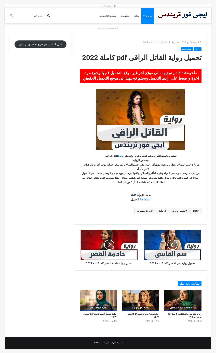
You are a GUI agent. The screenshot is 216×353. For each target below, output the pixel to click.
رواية (121, 155)
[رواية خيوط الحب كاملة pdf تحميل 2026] (98, 300)
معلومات (125, 15)
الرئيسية (196, 42)
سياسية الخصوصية (107, 15)
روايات (148, 15)
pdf (195, 210)
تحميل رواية (178, 210)
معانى (136, 15)
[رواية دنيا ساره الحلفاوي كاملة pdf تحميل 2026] (182, 300)
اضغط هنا (145, 199)
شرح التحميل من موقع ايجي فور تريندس (40, 44)
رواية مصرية (187, 49)
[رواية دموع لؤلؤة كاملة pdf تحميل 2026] (140, 300)
